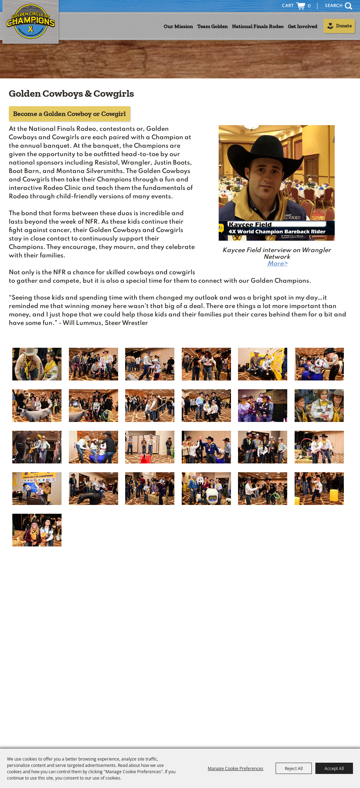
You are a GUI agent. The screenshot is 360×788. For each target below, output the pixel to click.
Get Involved (302, 26)
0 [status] (309, 6)
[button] (276, 196)
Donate (344, 26)
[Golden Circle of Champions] (31, 22)
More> (277, 264)
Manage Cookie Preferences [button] (235, 768)
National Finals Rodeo (258, 26)
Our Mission (178, 26)
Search (348, 6)
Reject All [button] (294, 768)
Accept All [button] (334, 768)
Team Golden (212, 26)
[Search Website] (330, 6)
